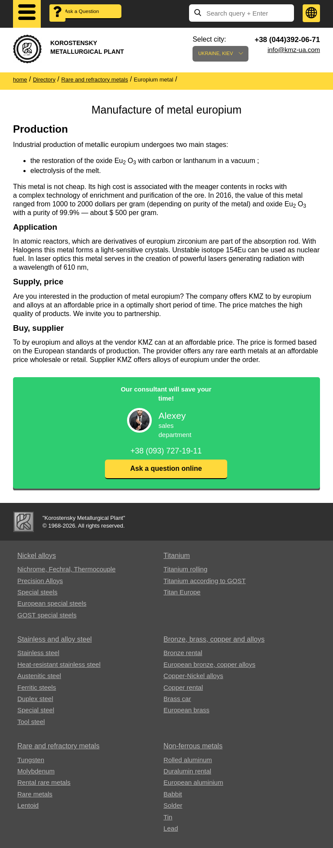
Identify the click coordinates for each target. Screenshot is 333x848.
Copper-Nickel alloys (193, 675)
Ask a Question (91, 13)
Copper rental (183, 687)
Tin (167, 817)
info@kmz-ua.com (294, 49)
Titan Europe (181, 592)
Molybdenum (36, 771)
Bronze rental (182, 652)
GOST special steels (46, 615)
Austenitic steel (39, 675)
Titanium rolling (185, 569)
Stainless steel (38, 652)
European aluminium (193, 782)
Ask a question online (166, 468)
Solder (172, 805)
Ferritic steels (36, 687)
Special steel (35, 710)
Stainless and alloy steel (54, 639)
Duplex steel (35, 698)
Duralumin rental (187, 771)
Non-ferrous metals (192, 746)
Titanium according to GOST (204, 580)
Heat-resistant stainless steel (59, 664)
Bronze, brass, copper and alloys (213, 639)
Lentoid (28, 805)
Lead (170, 828)
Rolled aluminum (187, 759)
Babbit (172, 794)
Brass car (177, 698)
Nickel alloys (36, 555)
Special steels (37, 592)
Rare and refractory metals (58, 746)
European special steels (51, 603)
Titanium (176, 555)
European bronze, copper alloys (209, 664)
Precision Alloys (40, 580)
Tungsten (30, 759)
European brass (186, 710)
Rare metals (34, 794)
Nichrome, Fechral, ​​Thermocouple (66, 569)
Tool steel (31, 721)
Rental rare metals (44, 782)
